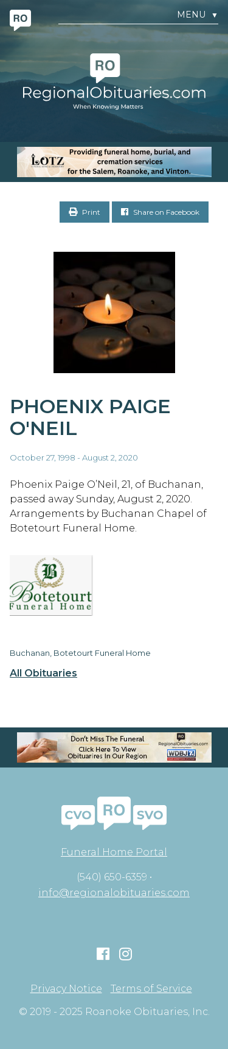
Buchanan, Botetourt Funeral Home (80, 653)
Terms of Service (151, 988)
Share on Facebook (160, 212)
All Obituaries (43, 673)
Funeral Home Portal (114, 852)
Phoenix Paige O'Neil (90, 417)
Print (84, 212)
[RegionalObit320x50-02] (114, 747)
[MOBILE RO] (114, 162)
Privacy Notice (66, 988)
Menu (197, 15)
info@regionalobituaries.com (114, 893)
